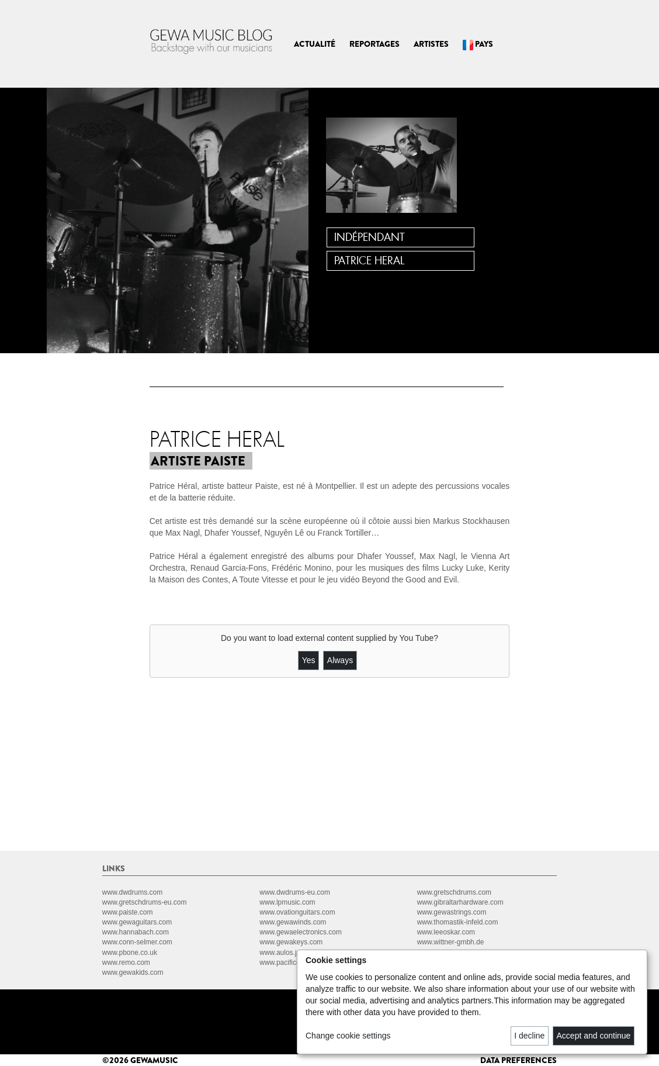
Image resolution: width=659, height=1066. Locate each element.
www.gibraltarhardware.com (460, 902)
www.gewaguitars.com (137, 922)
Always (340, 660)
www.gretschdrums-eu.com (144, 902)
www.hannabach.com (135, 932)
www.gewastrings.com (452, 912)
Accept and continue (594, 1035)
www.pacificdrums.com (295, 962)
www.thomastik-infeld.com (457, 922)
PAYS (478, 44)
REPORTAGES (374, 44)
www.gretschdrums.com (454, 892)
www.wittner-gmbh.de (450, 942)
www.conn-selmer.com (137, 942)
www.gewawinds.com (292, 922)
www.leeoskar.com (446, 932)
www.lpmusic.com (287, 902)
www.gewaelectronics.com (300, 932)
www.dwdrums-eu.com (294, 892)
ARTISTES (431, 44)
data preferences (518, 1060)
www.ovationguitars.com (297, 912)
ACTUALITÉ (314, 44)
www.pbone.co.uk (129, 952)
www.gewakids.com (133, 972)
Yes (308, 660)
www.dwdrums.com (132, 892)
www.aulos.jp (279, 952)
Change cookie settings (348, 1035)
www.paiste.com (127, 912)
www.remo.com (126, 962)
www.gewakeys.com (290, 942)
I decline (529, 1035)
